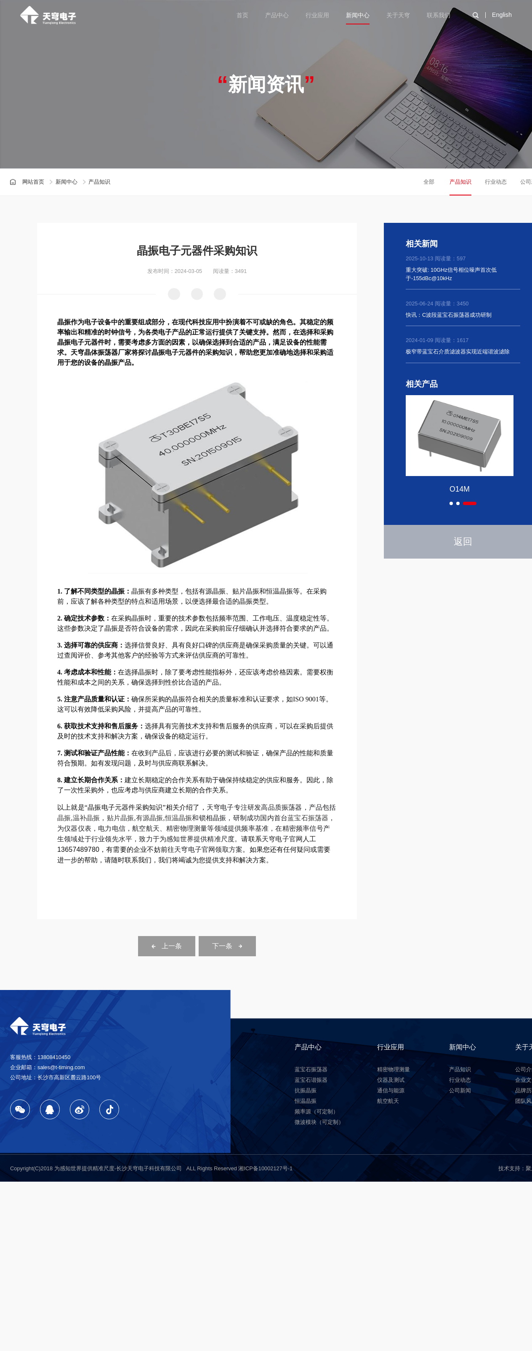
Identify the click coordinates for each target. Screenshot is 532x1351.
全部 (428, 182)
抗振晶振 (306, 1090)
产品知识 (460, 182)
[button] (451, 503)
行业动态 (496, 182)
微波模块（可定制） (319, 1122)
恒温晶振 (178, 817)
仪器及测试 (390, 1080)
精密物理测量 (393, 1069)
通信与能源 (390, 1090)
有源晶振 (149, 817)
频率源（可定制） (316, 1111)
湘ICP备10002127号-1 (265, 1168)
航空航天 (388, 1101)
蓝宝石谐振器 (311, 1080)
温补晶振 (86, 817)
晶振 (64, 817)
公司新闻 (460, 1090)
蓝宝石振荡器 (307, 817)
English (502, 14)
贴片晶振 (120, 817)
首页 (242, 15)
